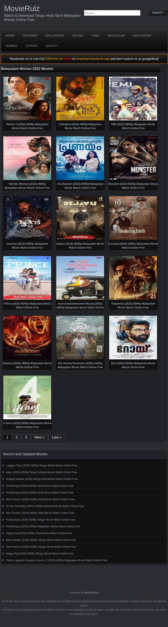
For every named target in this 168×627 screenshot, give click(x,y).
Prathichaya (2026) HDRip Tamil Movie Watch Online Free (40, 485)
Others (32, 45)
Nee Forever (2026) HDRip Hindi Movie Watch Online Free (40, 499)
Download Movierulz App (93, 59)
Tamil (96, 35)
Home (10, 35)
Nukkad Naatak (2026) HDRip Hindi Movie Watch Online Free (42, 479)
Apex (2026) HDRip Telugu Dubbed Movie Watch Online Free (41, 472)
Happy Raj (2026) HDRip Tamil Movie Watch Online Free (39, 533)
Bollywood (55, 35)
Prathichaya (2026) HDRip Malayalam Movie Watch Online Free (43, 526)
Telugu (78, 35)
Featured (30, 35)
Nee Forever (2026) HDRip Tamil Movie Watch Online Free (40, 512)
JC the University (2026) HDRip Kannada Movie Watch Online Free (45, 506)
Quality (52, 45)
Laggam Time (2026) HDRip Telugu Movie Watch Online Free (41, 465)
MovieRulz (22, 8)
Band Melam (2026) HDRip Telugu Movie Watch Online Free (41, 540)
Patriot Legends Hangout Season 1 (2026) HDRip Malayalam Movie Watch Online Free (56, 560)
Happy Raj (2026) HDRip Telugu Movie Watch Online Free (40, 553)
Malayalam (116, 35)
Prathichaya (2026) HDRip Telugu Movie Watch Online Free (40, 519)
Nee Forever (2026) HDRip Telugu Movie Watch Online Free (41, 546)
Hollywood (142, 35)
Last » (57, 437)
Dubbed (12, 45)
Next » (40, 437)
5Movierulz (58, 59)
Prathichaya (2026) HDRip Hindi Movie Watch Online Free (40, 492)
